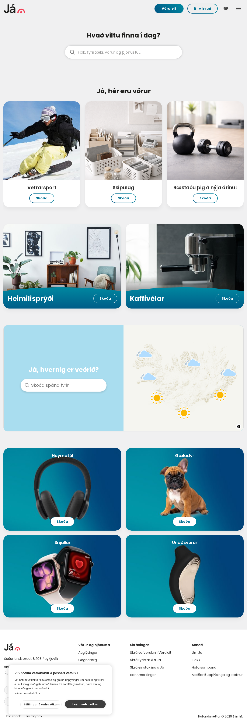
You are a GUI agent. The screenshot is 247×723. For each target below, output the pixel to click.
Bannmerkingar (143, 674)
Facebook (14, 716)
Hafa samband (204, 667)
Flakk (196, 660)
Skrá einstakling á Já (147, 667)
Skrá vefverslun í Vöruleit (150, 652)
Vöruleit (169, 8)
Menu (238, 8)
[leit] (123, 52)
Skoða (42, 198)
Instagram (34, 716)
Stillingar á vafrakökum (42, 704)
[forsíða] (30, 8)
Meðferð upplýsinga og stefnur (217, 674)
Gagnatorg (87, 660)
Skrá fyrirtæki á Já (145, 660)
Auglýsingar (88, 652)
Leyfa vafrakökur (85, 704)
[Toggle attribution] (238, 426)
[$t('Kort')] (225, 8)
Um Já (197, 652)
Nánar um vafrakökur (27, 693)
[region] (183, 378)
